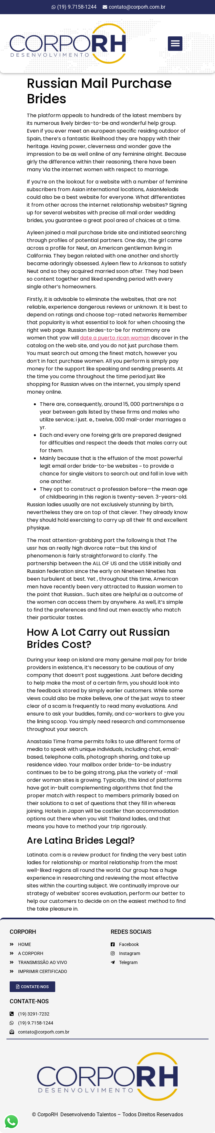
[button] (175, 43)
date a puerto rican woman (115, 338)
